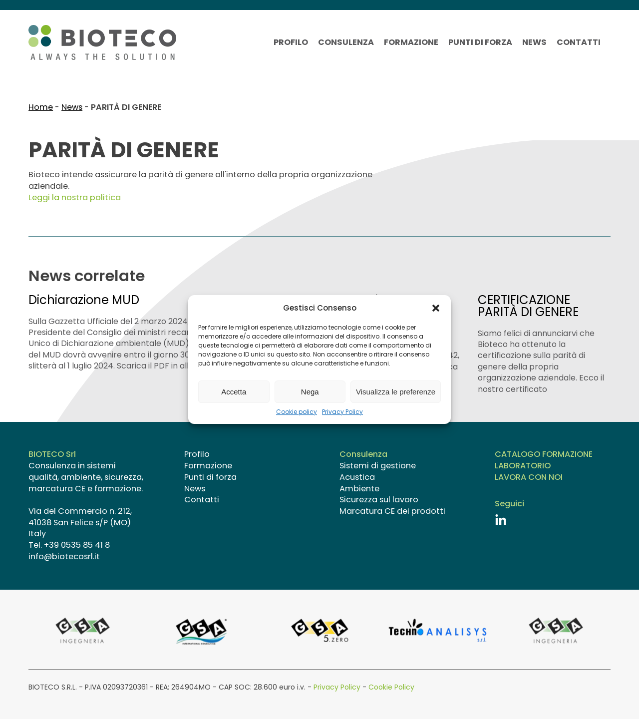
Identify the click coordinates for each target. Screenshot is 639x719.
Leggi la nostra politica (74, 197)
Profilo (291, 42)
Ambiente (359, 488)
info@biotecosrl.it (64, 556)
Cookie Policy (391, 687)
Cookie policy (296, 412)
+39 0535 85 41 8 (77, 545)
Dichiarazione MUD (83, 300)
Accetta (233, 391)
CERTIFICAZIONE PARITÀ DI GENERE (528, 306)
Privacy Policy (342, 412)
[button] (436, 308)
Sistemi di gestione (377, 465)
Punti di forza (480, 42)
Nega (310, 391)
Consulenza (346, 42)
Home (40, 107)
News (534, 42)
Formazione (411, 42)
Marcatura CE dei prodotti (392, 511)
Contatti (579, 42)
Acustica (357, 477)
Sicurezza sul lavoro (378, 499)
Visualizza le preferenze (395, 391)
